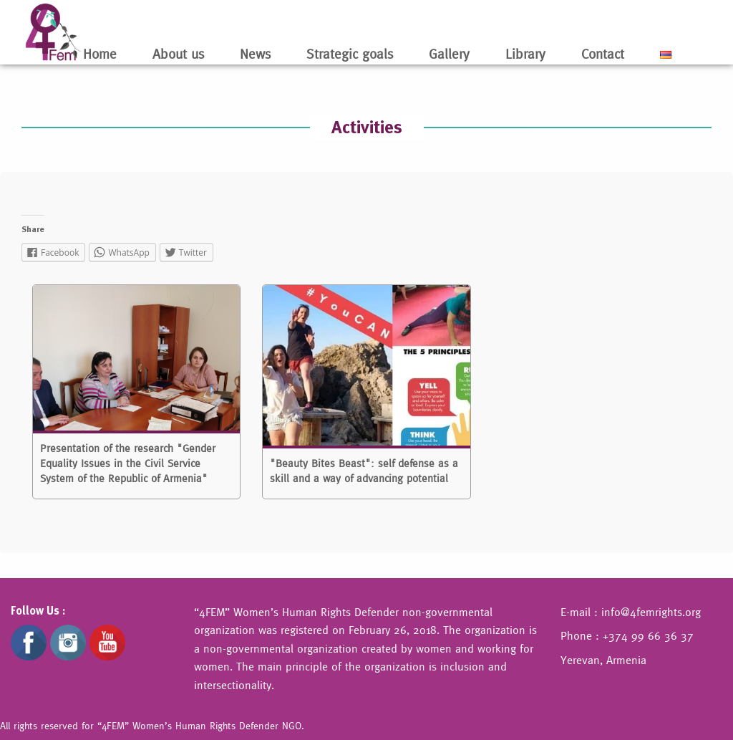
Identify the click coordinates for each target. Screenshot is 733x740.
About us (178, 54)
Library (525, 54)
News (255, 54)
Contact (602, 54)
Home (100, 54)
